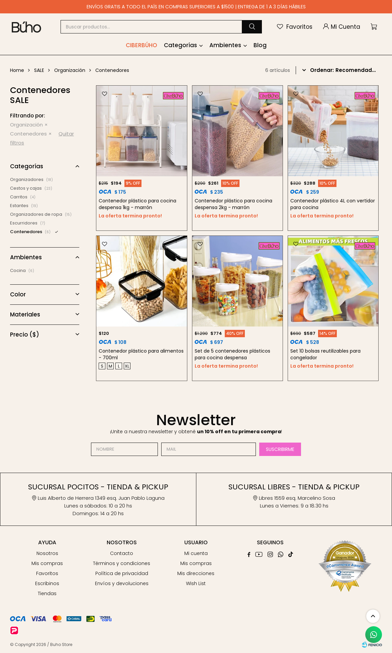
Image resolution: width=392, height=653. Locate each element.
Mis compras (47, 563)
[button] (252, 26)
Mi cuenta (196, 553)
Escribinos (47, 583)
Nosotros (47, 553)
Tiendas (47, 593)
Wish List (196, 583)
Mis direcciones (195, 573)
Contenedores (28, 133)
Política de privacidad (121, 573)
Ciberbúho (141, 45)
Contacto (121, 553)
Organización (26, 124)
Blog (260, 45)
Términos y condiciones (121, 563)
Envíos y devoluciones (122, 583)
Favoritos (47, 573)
